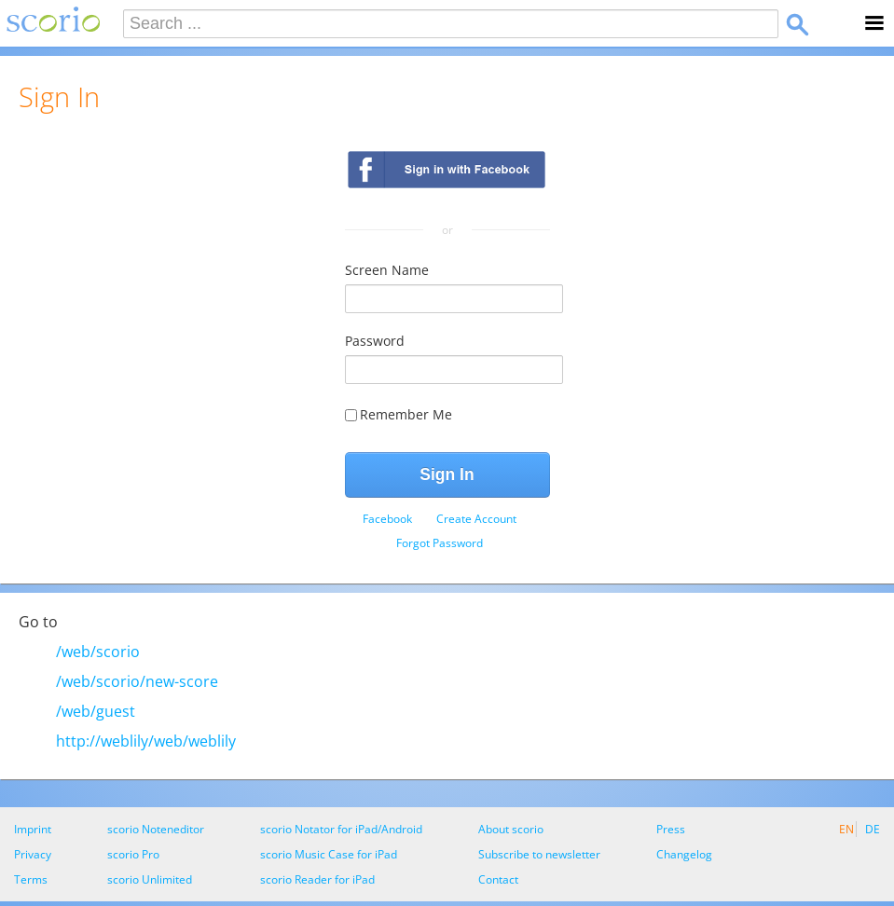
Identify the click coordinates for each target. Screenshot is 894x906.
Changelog (684, 854)
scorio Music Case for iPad (328, 854)
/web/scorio (98, 651)
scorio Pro (133, 854)
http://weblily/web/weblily (146, 741)
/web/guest (95, 711)
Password (375, 341)
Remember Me (398, 414)
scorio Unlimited (149, 879)
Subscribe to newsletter (539, 854)
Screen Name (387, 270)
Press (670, 829)
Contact (498, 879)
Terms (31, 879)
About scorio (510, 829)
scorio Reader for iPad (317, 879)
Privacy (32, 854)
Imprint (32, 829)
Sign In (446, 474)
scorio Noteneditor (155, 829)
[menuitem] (387, 519)
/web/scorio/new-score (137, 681)
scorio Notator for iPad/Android (341, 829)
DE (872, 829)
